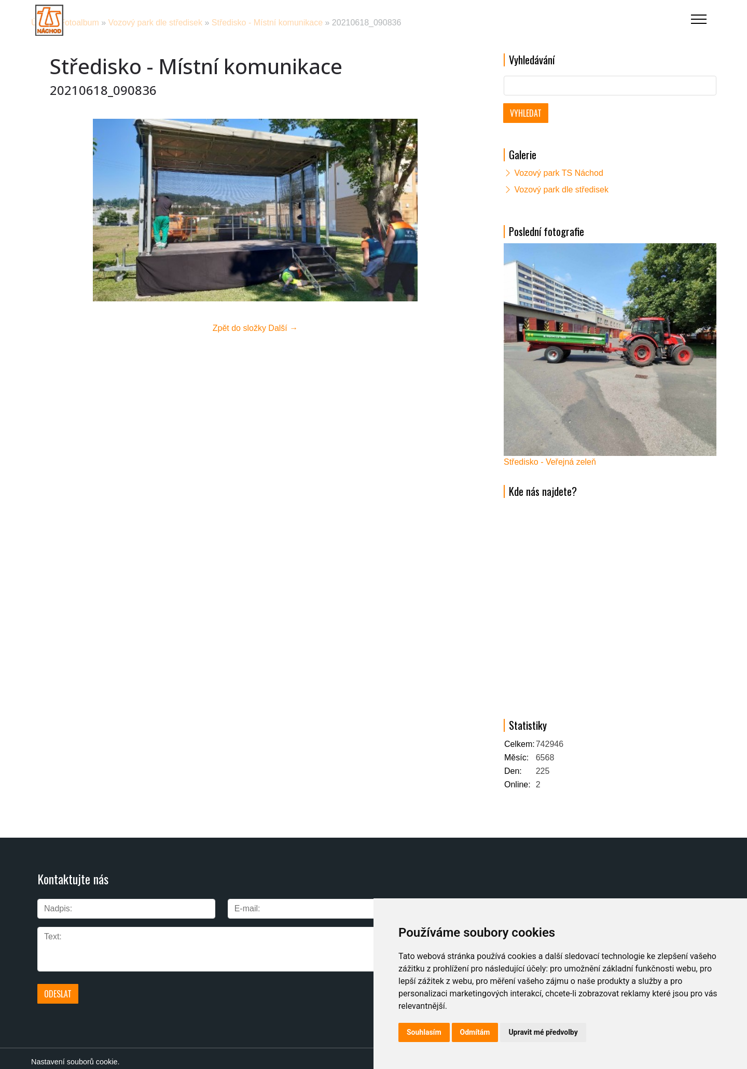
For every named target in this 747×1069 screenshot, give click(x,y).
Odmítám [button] (475, 1032)
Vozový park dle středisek (561, 189)
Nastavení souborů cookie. (75, 1055)
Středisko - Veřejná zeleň (550, 461)
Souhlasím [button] (424, 1032)
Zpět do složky (239, 328)
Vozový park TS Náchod (558, 173)
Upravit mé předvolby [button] (542, 1032)
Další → (283, 328)
